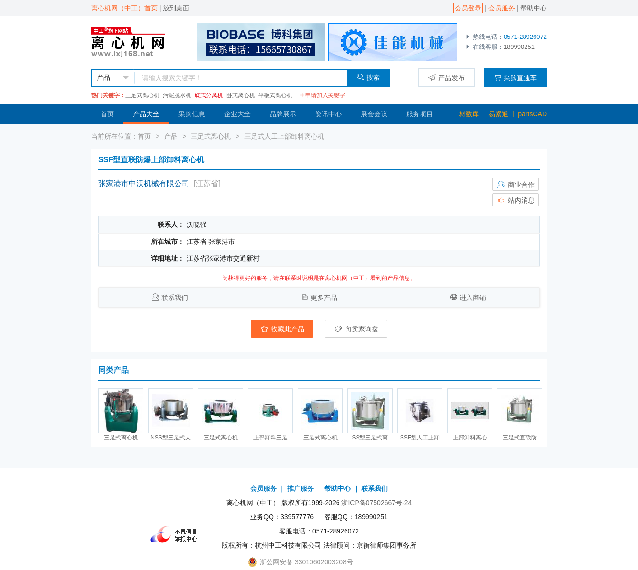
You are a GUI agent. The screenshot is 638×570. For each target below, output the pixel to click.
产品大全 (146, 114)
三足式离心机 (142, 95)
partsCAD (532, 114)
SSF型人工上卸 (420, 437)
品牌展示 (283, 114)
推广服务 (300, 488)
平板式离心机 (275, 95)
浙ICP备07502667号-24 (376, 502)
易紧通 (498, 114)
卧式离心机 (240, 95)
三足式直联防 (520, 437)
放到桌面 (176, 8)
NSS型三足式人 (170, 437)
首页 (107, 114)
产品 (171, 136)
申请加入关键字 (322, 95)
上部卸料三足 (270, 437)
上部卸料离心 (470, 437)
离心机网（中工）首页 (124, 8)
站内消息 (516, 200)
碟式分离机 (209, 95)
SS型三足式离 (370, 437)
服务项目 (419, 114)
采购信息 (191, 114)
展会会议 (374, 114)
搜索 (368, 77)
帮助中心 (533, 8)
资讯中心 (328, 114)
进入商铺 (473, 297)
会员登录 (468, 8)
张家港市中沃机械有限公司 (143, 183)
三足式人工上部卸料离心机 (284, 136)
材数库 (469, 114)
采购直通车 (515, 78)
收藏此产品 (282, 329)
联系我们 (174, 297)
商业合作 (516, 184)
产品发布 (446, 78)
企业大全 (237, 114)
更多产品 (323, 297)
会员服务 (501, 8)
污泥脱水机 (177, 95)
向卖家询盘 (356, 329)
